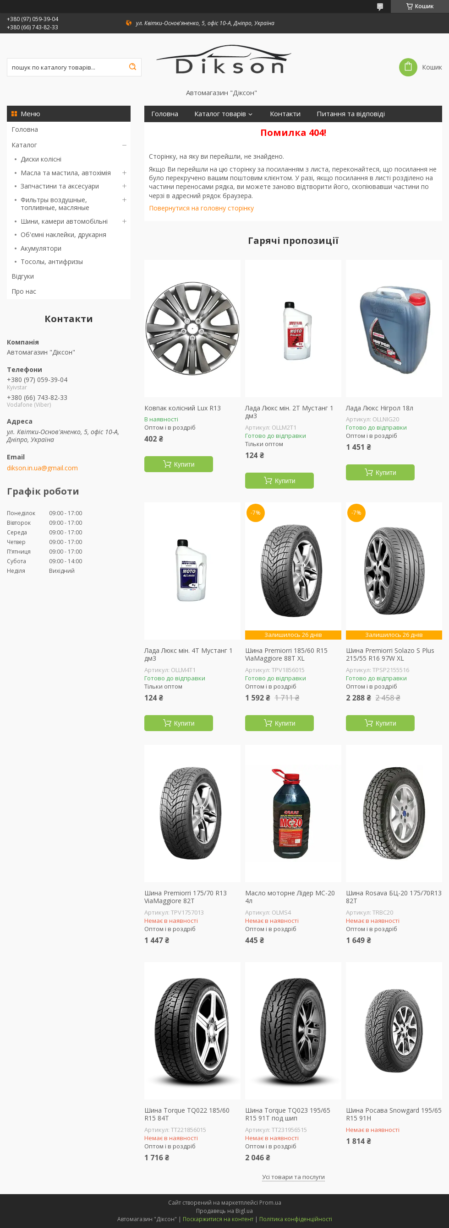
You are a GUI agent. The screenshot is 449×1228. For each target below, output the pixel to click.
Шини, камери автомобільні (64, 221)
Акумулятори (41, 248)
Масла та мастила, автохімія (66, 172)
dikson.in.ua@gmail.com (42, 468)
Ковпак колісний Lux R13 (182, 408)
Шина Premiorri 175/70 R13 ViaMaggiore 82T (185, 897)
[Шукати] (132, 67)
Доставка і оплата (180, 130)
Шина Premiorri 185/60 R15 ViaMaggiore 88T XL (286, 654)
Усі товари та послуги (293, 1177)
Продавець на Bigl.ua (224, 1211)
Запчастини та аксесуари (60, 186)
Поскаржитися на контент (218, 1219)
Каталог (24, 144)
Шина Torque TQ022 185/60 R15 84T (187, 1114)
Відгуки (22, 276)
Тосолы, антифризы (52, 261)
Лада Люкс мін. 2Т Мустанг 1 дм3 (289, 412)
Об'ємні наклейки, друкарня (63, 234)
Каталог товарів (220, 113)
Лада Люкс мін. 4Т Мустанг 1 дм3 (188, 654)
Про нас (23, 291)
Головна (24, 129)
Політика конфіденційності (295, 1219)
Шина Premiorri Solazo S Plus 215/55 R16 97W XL (390, 654)
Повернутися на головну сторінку (201, 208)
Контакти (285, 113)
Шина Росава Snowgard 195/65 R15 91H (394, 1114)
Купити (184, 464)
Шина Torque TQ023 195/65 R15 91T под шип (287, 1114)
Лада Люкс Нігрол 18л (379, 408)
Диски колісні (41, 159)
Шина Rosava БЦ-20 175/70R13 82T (394, 897)
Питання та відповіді (351, 113)
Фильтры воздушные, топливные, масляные (55, 203)
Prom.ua (270, 1202)
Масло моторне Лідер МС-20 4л (290, 897)
